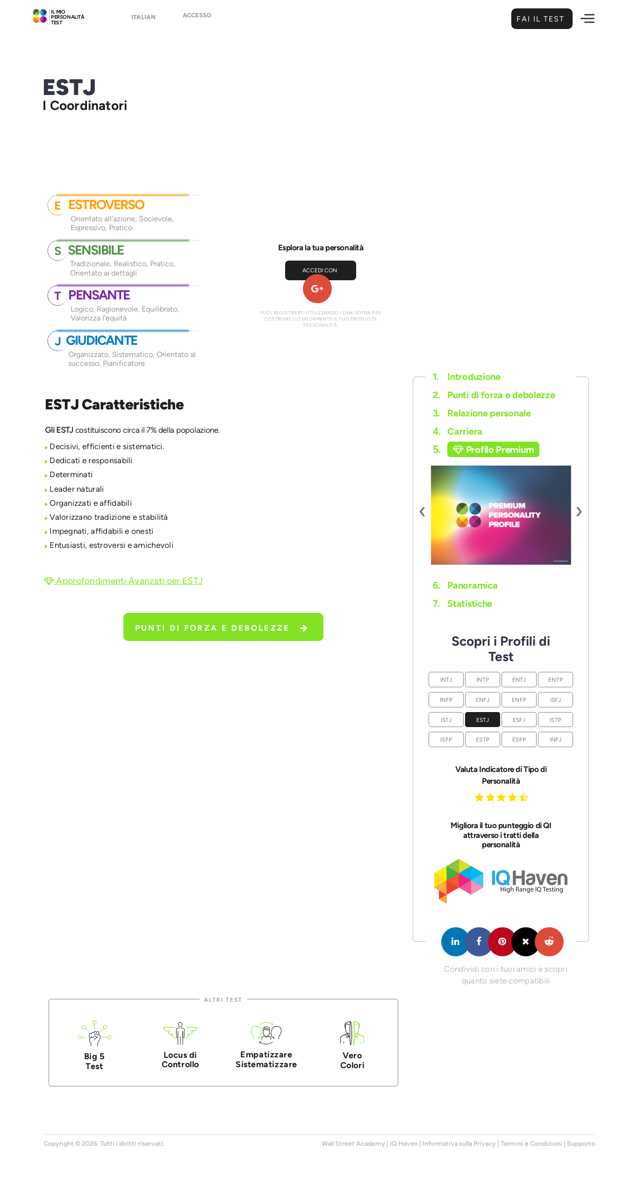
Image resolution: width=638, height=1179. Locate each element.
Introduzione (467, 376)
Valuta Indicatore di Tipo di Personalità (500, 775)
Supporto (581, 1144)
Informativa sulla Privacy (459, 1144)
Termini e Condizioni (531, 1144)
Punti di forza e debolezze (222, 628)
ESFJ (519, 719)
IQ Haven (404, 1144)
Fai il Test (539, 19)
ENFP (519, 699)
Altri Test (223, 999)
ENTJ (519, 679)
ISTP (555, 719)
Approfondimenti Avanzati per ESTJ (123, 580)
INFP (446, 699)
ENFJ (483, 699)
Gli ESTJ (59, 430)
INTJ (446, 679)
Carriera (457, 431)
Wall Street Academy (353, 1144)
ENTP (555, 679)
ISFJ (555, 699)
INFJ (556, 739)
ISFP (446, 739)
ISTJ (446, 719)
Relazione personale (482, 413)
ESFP (519, 739)
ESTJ (482, 719)
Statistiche (462, 603)
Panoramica (465, 585)
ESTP (482, 739)
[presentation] (423, 510)
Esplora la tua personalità (321, 247)
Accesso (197, 19)
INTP (482, 679)
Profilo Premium (493, 449)
